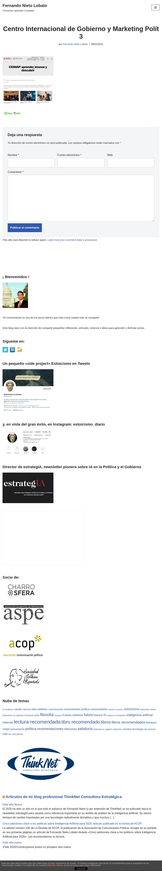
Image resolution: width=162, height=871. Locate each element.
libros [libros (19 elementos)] (106, 722)
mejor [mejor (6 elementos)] (6, 729)
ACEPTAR (81, 869)
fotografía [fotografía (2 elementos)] (58, 715)
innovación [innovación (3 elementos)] (121, 715)
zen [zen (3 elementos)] (10, 734)
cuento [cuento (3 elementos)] (111, 709)
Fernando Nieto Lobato (75, 44)
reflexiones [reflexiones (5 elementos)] (70, 729)
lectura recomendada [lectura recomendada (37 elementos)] (37, 722)
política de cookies (54, 865)
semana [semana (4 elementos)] (127, 729)
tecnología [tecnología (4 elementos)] (137, 729)
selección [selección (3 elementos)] (117, 729)
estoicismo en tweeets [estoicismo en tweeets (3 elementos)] (13, 715)
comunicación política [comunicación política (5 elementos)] (77, 709)
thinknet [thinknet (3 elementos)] (151, 729)
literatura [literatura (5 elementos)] (151, 722)
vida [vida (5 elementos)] (5, 734)
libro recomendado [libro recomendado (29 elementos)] (80, 722)
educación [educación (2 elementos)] (119, 710)
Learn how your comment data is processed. (72, 239)
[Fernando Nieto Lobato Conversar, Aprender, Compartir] (25, 7)
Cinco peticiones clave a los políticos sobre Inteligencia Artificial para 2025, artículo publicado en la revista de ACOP (72, 823)
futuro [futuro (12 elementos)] (88, 715)
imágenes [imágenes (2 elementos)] (111, 715)
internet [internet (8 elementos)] (8, 722)
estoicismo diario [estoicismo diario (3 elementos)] (148, 709)
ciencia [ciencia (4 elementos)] (27, 709)
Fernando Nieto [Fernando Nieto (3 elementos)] (31, 715)
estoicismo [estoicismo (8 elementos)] (131, 709)
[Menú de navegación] (155, 7)
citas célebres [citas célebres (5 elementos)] (39, 709)
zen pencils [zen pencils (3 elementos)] (17, 734)
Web (110, 155)
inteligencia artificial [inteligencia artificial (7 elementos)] (140, 715)
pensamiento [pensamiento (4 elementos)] (17, 729)
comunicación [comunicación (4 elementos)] (55, 709)
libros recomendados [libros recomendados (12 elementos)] (128, 722)
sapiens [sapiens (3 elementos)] (108, 729)
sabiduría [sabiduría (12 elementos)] (85, 729)
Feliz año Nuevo (12, 804)
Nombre (13, 155)
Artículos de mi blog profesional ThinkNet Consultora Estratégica (64, 797)
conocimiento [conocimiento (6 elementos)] (98, 709)
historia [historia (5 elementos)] (98, 715)
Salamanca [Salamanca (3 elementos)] (98, 729)
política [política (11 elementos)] (30, 729)
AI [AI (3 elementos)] (4, 709)
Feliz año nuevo (12, 842)
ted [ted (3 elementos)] (145, 729)
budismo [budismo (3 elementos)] (9, 709)
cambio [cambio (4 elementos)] (18, 709)
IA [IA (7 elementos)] (104, 715)
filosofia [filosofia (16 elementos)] (46, 715)
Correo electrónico (69, 155)
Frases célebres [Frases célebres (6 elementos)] (73, 715)
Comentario (15, 172)
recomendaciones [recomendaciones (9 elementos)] (50, 729)
